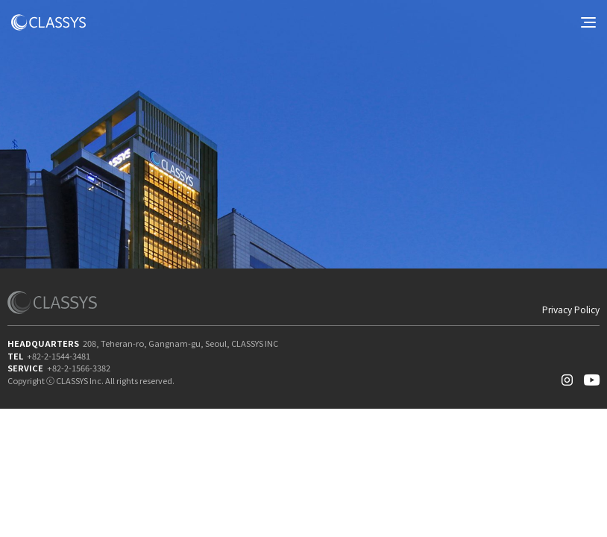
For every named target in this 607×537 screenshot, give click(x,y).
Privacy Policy (571, 309)
